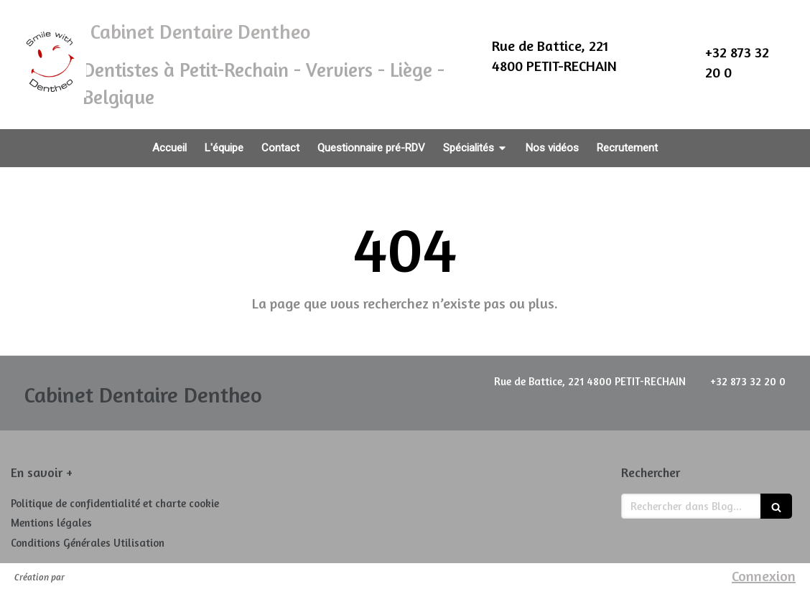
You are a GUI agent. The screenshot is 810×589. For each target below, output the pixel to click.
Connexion (764, 576)
